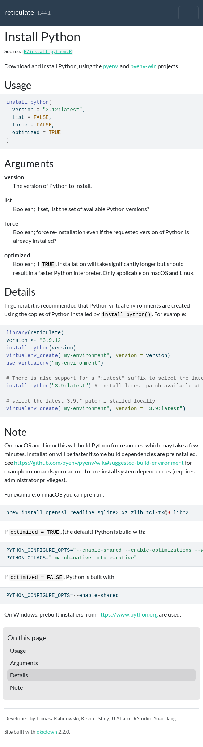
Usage (18, 650)
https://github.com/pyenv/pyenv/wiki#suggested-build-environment (99, 462)
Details (19, 674)
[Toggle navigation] (188, 13)
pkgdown (47, 732)
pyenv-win (143, 66)
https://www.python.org (127, 614)
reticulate (19, 12)
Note (16, 687)
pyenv (110, 66)
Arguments (24, 662)
